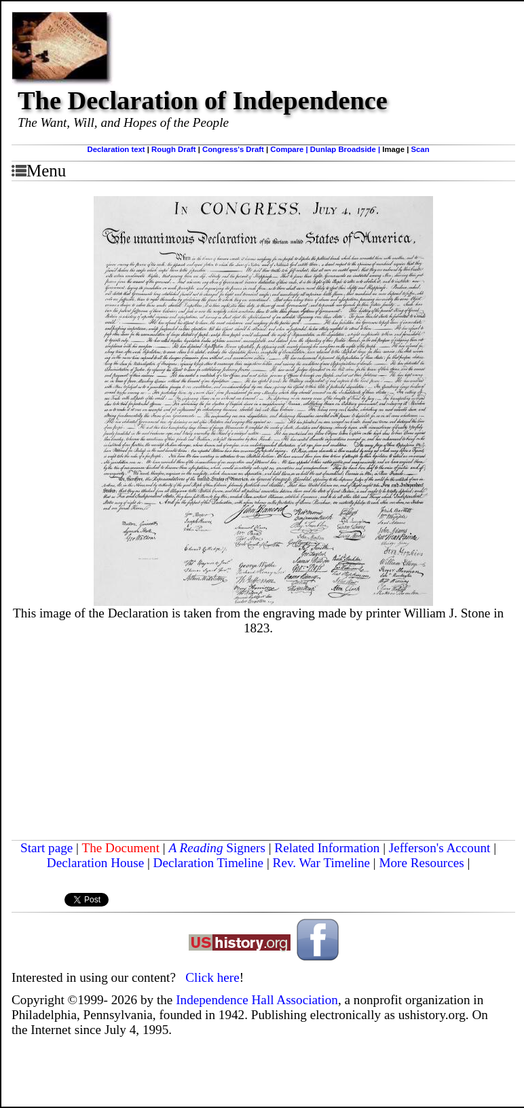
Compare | (290, 149)
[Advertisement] (263, 738)
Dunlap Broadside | (346, 149)
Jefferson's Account (440, 848)
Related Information (326, 848)
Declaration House (95, 863)
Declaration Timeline (208, 863)
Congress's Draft (233, 149)
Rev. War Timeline (321, 863)
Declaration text (116, 149)
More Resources (421, 863)
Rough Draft (173, 149)
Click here (212, 977)
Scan (420, 149)
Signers (245, 848)
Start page (46, 848)
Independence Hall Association (257, 1000)
